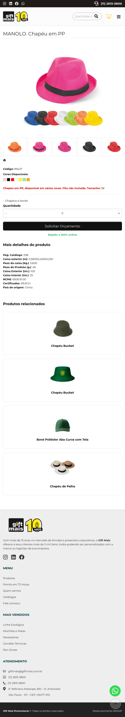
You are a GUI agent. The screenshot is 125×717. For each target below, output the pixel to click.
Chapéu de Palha (62, 486)
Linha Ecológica (13, 624)
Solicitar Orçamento (62, 226)
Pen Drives (10, 649)
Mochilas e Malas (14, 631)
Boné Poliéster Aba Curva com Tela (63, 439)
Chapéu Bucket (62, 346)
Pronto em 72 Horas (16, 584)
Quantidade (12, 206)
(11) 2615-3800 (111, 3)
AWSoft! (117, 711)
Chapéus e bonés (16, 200)
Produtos (9, 578)
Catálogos (9, 597)
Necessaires (11, 637)
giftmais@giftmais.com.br (25, 671)
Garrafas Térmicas (14, 643)
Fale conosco (11, 603)
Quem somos (12, 590)
